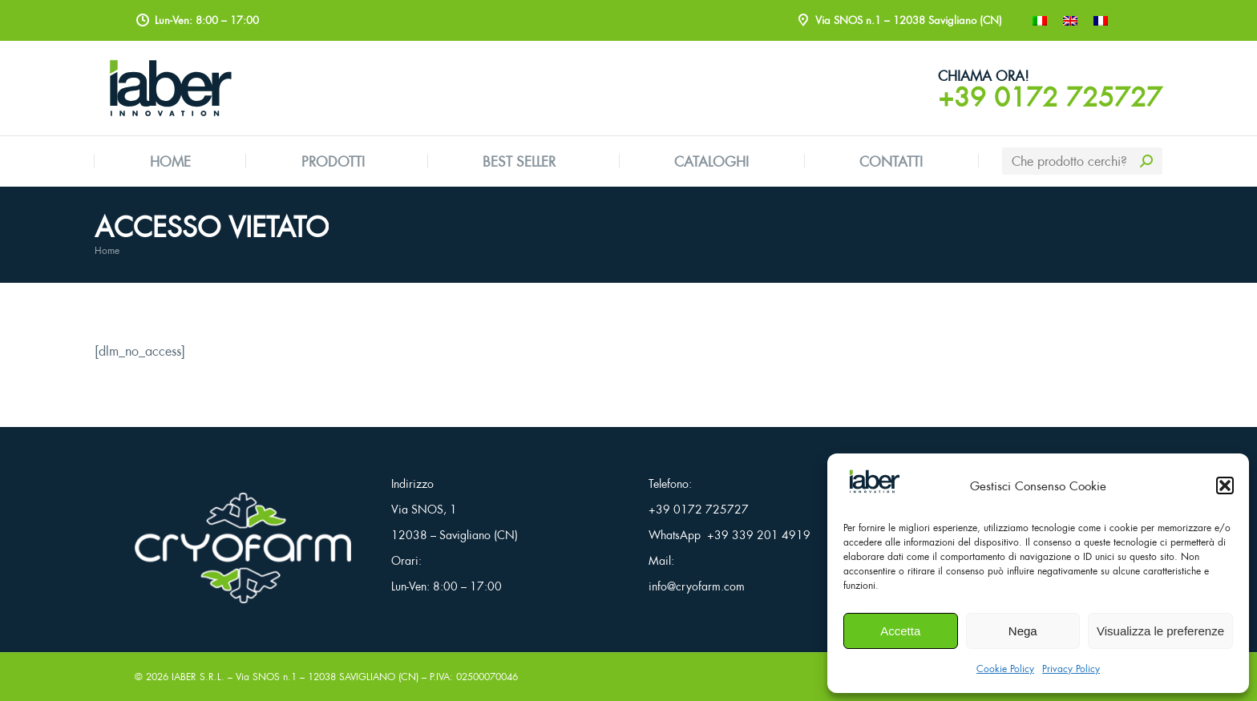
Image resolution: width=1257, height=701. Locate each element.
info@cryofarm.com (697, 586)
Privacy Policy (1071, 668)
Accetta (900, 631)
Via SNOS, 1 (424, 509)
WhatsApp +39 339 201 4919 (729, 534)
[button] (1225, 485)
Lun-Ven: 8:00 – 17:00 (446, 586)
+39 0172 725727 (1050, 97)
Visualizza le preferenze (1160, 631)
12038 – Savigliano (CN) (454, 534)
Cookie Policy (1005, 668)
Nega (1022, 631)
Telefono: (670, 483)
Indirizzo (412, 483)
